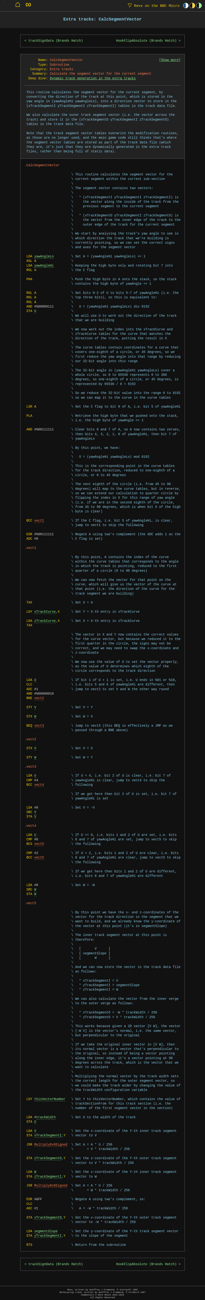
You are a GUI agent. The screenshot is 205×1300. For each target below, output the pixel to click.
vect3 (39, 726)
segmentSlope (45, 1231)
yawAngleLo (44, 256)
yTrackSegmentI (47, 1236)
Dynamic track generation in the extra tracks (93, 78)
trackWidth (46, 1117)
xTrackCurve (45, 612)
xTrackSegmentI (47, 1135)
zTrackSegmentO (47, 1158)
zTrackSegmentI (47, 1176)
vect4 (39, 785)
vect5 (39, 844)
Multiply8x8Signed (50, 1144)
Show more (170, 60)
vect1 (39, 520)
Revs (153, 5)
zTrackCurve (45, 621)
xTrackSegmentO (47, 1217)
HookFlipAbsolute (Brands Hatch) (146, 41)
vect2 (39, 698)
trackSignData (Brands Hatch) (55, 41)
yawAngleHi (44, 265)
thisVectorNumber (49, 1099)
